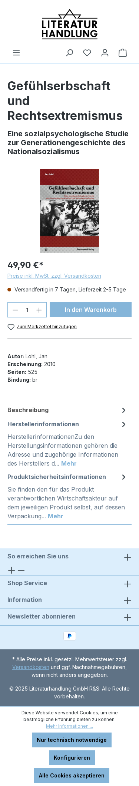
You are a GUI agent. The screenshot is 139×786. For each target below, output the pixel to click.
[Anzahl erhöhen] (39, 309)
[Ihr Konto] (105, 52)
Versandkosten (30, 667)
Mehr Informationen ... (69, 726)
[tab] (67, 410)
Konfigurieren (72, 757)
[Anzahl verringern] (15, 309)
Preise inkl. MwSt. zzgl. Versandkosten (54, 276)
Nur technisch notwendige (72, 740)
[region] (69, 211)
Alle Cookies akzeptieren (72, 775)
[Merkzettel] (87, 52)
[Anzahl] (27, 309)
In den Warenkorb (91, 309)
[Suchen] (69, 52)
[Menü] (16, 52)
